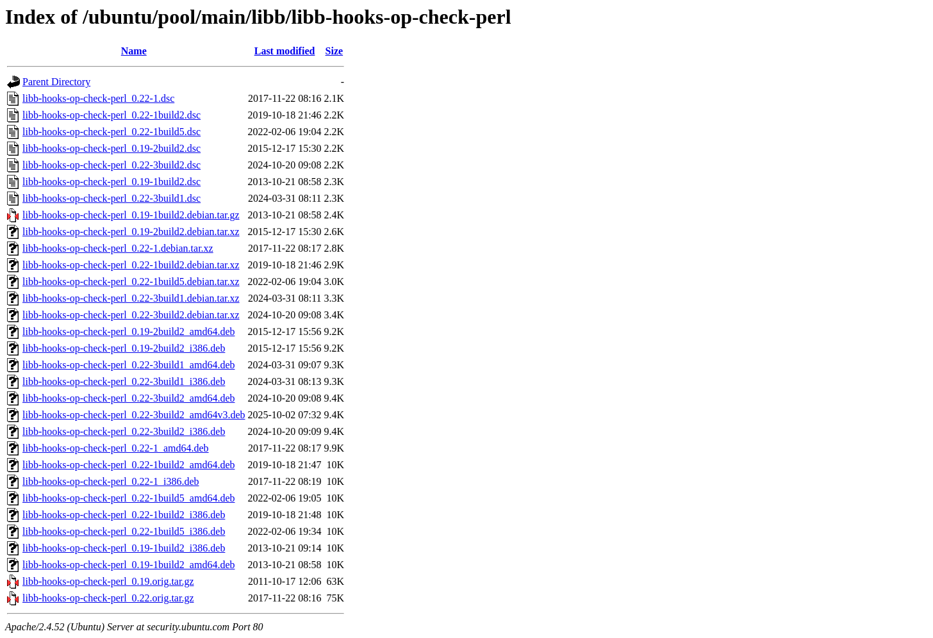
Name (134, 50)
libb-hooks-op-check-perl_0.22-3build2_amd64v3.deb (133, 414)
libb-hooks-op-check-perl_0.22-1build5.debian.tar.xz (131, 281)
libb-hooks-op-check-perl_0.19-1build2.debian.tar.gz (131, 214)
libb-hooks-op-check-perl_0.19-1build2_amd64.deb (128, 564)
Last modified (284, 50)
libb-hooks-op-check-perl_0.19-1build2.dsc (111, 181)
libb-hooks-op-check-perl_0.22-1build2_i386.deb (123, 514)
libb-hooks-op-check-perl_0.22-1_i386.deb (110, 481)
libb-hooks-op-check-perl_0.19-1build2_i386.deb (123, 548)
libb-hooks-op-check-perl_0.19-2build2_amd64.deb (128, 331)
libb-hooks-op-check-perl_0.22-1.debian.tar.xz (117, 248)
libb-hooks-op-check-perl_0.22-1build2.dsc (111, 115)
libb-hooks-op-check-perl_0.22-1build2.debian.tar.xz (131, 264)
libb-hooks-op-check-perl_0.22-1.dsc (98, 98)
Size (334, 50)
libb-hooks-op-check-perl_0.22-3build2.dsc (111, 165)
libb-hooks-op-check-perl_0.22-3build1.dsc (111, 198)
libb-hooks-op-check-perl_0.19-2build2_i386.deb (123, 348)
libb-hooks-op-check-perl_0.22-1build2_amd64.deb (128, 464)
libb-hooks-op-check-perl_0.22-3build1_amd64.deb (128, 364)
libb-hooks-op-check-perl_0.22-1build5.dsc (111, 131)
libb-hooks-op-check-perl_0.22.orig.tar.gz (108, 598)
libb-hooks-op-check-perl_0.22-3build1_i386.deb (123, 381)
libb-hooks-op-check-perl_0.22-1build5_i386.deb (123, 531)
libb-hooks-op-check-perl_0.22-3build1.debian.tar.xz (131, 298)
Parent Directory (56, 81)
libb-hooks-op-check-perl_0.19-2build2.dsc (111, 148)
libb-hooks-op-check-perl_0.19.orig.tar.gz (108, 581)
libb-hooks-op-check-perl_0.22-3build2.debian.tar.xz (131, 314)
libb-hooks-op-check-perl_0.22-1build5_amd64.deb (128, 498)
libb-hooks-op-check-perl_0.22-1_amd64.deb (115, 448)
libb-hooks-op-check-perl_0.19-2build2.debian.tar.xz (131, 231)
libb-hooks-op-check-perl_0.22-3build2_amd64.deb (128, 398)
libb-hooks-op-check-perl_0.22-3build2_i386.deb (123, 431)
